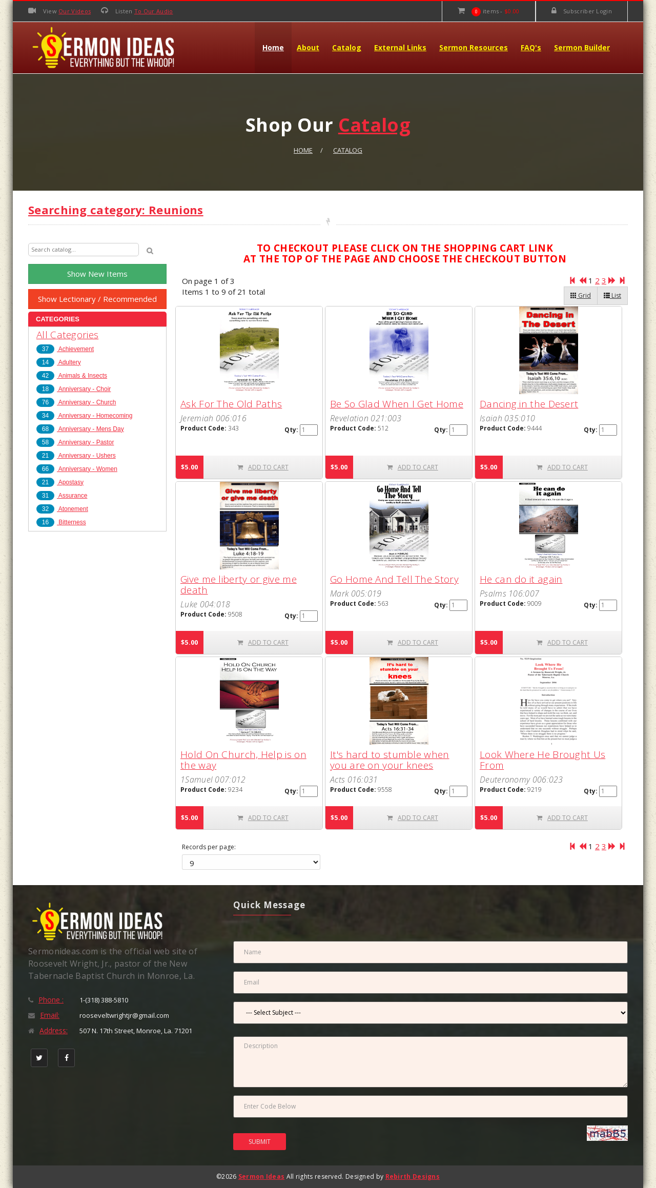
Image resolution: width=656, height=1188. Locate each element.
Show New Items (97, 274)
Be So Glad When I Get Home (396, 404)
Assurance (61, 495)
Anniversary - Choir (73, 389)
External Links (400, 47)
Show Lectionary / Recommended (97, 299)
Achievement (65, 349)
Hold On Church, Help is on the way (243, 760)
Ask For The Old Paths (231, 404)
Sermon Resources (473, 47)
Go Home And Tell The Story (394, 579)
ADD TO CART (263, 467)
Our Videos (74, 11)
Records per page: (209, 847)
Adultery (58, 362)
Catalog (346, 47)
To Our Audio (153, 11)
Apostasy (60, 482)
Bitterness (61, 522)
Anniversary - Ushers (76, 455)
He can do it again (521, 579)
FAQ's (531, 47)
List (612, 295)
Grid (580, 295)
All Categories (67, 334)
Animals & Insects (71, 375)
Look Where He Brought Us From (542, 760)
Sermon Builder (582, 47)
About (308, 47)
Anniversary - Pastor (75, 442)
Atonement (62, 509)
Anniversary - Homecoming (84, 415)
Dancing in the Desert (529, 404)
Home (273, 47)
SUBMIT (260, 1141)
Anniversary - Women (76, 469)
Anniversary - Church (76, 402)
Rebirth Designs (412, 1176)
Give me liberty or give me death (238, 584)
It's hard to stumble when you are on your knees (389, 760)
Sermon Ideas (261, 1176)
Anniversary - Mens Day (80, 429)
